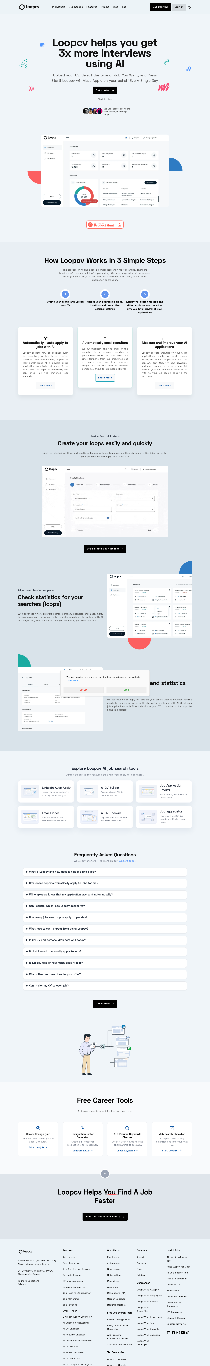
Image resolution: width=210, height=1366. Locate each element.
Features (91, 7)
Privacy (22, 1284)
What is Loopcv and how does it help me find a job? (62, 872)
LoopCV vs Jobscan (148, 1335)
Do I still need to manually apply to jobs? (55, 952)
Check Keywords (127, 1151)
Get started (105, 90)
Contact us (173, 1285)
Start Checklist (172, 1151)
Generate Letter (83, 1151)
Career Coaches (116, 1299)
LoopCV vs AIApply (148, 1290)
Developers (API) (116, 1293)
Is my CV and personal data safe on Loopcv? (57, 940)
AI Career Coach (72, 1359)
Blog (116, 7)
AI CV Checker (71, 1329)
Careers (141, 1263)
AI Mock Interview (73, 1353)
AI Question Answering (76, 1323)
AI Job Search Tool (177, 1273)
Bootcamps (113, 1269)
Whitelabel (173, 1291)
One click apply (72, 1263)
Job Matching (71, 1299)
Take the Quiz (38, 1148)
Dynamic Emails (71, 1275)
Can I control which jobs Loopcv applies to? (57, 906)
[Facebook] (173, 1334)
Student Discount (177, 1318)
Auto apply (69, 1257)
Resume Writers (116, 1305)
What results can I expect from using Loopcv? (58, 929)
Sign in (179, 7)
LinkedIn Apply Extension (77, 1317)
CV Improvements (73, 1281)
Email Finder (70, 1311)
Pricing (105, 7)
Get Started (160, 7)
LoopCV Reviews (176, 1324)
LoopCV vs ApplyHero (149, 1317)
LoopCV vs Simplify (148, 1329)
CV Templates (174, 1312)
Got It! (126, 690)
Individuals (58, 7)
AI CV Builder (70, 1347)
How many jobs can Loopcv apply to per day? (58, 917)
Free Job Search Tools (119, 1313)
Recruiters (113, 1281)
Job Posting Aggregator (77, 1293)
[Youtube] (183, 1334)
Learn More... (73, 680)
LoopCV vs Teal (146, 1323)
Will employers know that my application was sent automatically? (71, 895)
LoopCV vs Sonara (147, 1302)
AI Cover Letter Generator (78, 1341)
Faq (124, 7)
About (140, 1257)
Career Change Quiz (118, 1320)
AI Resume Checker (74, 1335)
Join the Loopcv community (105, 1217)
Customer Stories (177, 1297)
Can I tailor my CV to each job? (49, 986)
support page (127, 861)
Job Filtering (70, 1305)
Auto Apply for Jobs (179, 1267)
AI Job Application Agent (77, 1365)
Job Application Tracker (76, 1269)
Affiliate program (177, 1279)
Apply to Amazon (117, 1359)
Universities (114, 1275)
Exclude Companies (74, 1287)
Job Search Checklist (119, 1345)
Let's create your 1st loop (105, 549)
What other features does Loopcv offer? (55, 974)
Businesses (76, 7)
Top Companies (115, 1352)
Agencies (112, 1287)
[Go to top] (105, 1173)
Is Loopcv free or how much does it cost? (56, 963)
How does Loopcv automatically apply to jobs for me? (63, 883)
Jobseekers (113, 1263)
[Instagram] (178, 1334)
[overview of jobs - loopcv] (105, 501)
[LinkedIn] (169, 1334)
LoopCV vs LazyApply (149, 1296)
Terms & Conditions (28, 1281)
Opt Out (83, 690)
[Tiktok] (187, 1334)
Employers (113, 1257)
